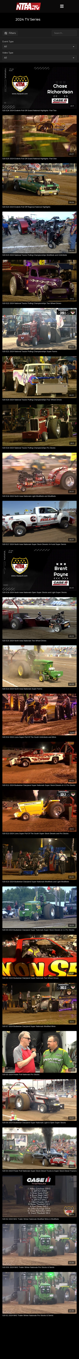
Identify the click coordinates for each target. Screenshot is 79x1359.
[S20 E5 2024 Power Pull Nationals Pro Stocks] (39, 1074)
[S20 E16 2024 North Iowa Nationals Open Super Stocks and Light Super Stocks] (39, 592)
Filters (10, 33)
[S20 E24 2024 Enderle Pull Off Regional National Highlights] (39, 207)
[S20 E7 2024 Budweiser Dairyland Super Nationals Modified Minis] (39, 1026)
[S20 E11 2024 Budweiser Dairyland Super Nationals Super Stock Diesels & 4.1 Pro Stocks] (39, 785)
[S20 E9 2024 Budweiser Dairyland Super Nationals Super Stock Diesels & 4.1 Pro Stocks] (39, 930)
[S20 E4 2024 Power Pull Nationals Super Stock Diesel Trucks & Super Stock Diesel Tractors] (39, 1171)
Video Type (7, 52)
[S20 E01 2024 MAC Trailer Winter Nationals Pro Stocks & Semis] (39, 1267)
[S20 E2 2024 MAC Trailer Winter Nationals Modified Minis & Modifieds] (39, 1219)
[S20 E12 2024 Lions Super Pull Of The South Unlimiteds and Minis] (39, 737)
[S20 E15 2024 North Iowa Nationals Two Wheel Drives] (39, 640)
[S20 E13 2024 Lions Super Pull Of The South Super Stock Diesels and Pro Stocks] (39, 833)
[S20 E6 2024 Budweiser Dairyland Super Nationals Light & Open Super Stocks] (39, 1122)
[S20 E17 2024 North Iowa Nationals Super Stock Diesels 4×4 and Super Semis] (39, 544)
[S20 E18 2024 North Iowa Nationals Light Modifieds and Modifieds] (39, 496)
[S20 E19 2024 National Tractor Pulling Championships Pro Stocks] (39, 448)
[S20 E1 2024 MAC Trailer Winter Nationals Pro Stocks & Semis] (39, 1315)
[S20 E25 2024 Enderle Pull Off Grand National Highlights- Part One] (39, 158)
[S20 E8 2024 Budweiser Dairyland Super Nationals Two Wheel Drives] (39, 978)
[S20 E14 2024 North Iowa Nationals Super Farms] (39, 688)
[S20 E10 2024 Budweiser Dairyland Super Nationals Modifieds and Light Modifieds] (39, 881)
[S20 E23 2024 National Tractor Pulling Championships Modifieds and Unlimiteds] (39, 255)
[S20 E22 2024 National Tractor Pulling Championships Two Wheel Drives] (39, 303)
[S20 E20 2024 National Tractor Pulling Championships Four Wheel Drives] (39, 399)
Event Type (8, 41)
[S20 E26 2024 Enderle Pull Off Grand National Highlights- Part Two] (39, 110)
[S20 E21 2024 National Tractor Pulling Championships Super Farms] (39, 351)
